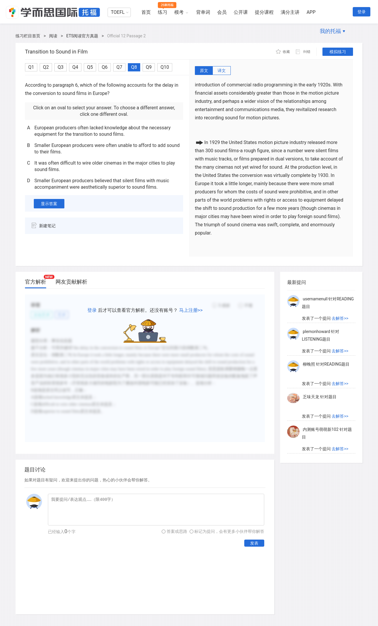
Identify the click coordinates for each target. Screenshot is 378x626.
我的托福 (330, 31)
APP (311, 12)
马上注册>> (191, 310)
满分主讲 (290, 12)
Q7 (119, 67)
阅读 (53, 36)
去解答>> (340, 299)
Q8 (134, 67)
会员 (222, 12)
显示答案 (49, 203)
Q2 (46, 67)
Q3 (60, 67)
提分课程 (264, 12)
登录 (361, 11)
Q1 (31, 67)
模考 (179, 12)
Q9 (149, 67)
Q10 (164, 67)
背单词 (203, 12)
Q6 (105, 67)
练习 (162, 12)
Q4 (75, 67)
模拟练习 (338, 51)
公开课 (241, 12)
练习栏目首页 (28, 36)
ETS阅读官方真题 (82, 36)
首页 (146, 12)
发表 (254, 543)
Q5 (90, 67)
